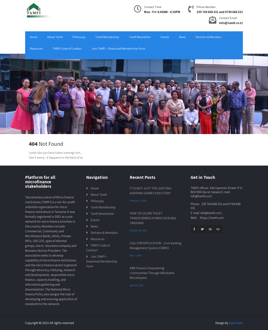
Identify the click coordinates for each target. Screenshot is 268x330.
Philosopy (79, 37)
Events (165, 37)
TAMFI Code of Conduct (67, 49)
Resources (36, 49)
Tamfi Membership (107, 37)
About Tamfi (55, 37)
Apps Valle (236, 323)
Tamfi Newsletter (140, 37)
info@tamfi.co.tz (231, 23)
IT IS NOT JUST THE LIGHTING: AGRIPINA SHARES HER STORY (151, 190)
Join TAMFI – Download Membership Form (118, 49)
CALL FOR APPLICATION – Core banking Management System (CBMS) (155, 245)
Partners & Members (208, 37)
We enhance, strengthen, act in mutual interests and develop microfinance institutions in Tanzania (90, 57)
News (182, 37)
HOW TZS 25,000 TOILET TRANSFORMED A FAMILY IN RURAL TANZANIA (153, 218)
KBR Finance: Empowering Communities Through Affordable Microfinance (152, 273)
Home (33, 37)
